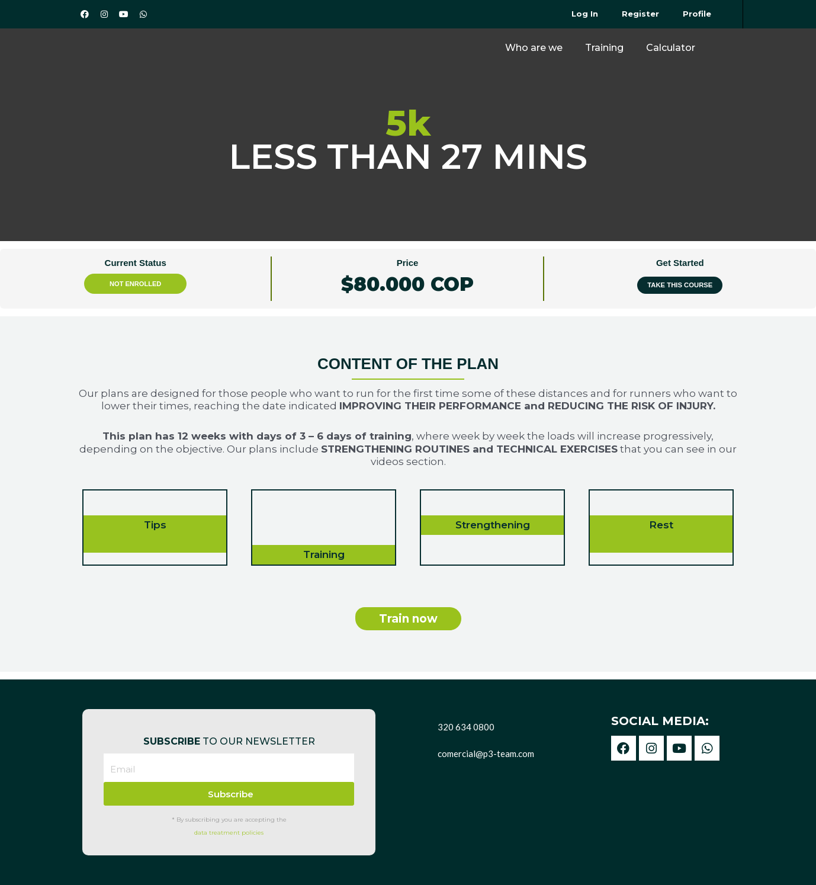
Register (640, 13)
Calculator (670, 47)
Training (604, 47)
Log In (584, 13)
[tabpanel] (408, 494)
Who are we (534, 47)
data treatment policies (229, 832)
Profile (697, 13)
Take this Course (679, 285)
